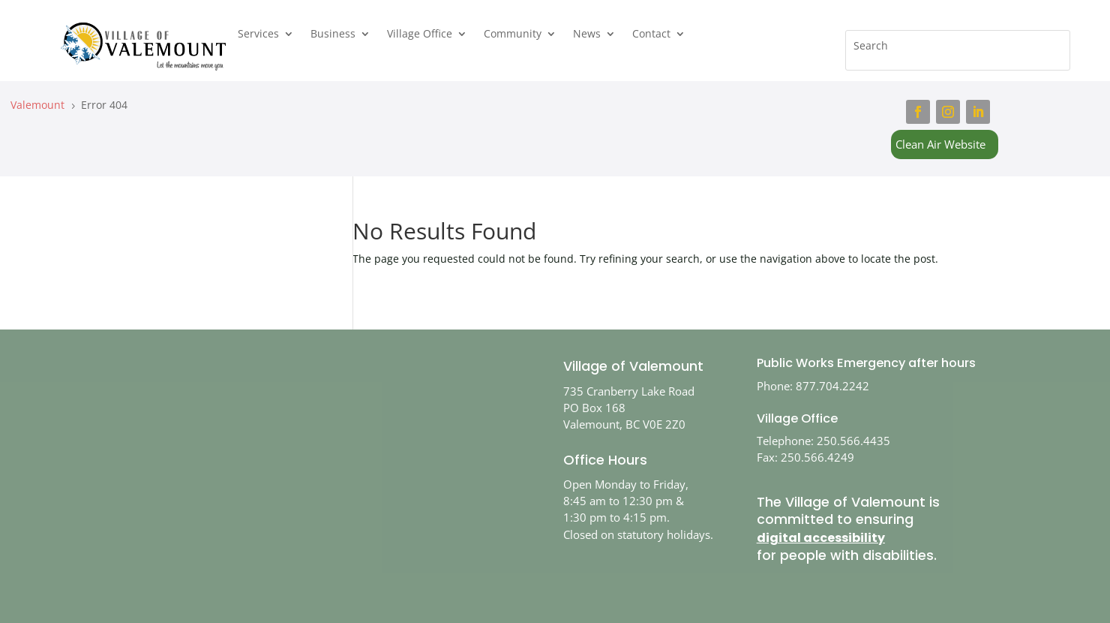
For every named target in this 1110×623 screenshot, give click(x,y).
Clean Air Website (941, 144)
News (587, 35)
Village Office (419, 35)
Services (258, 35)
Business (333, 35)
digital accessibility (821, 537)
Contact (651, 35)
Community (513, 35)
